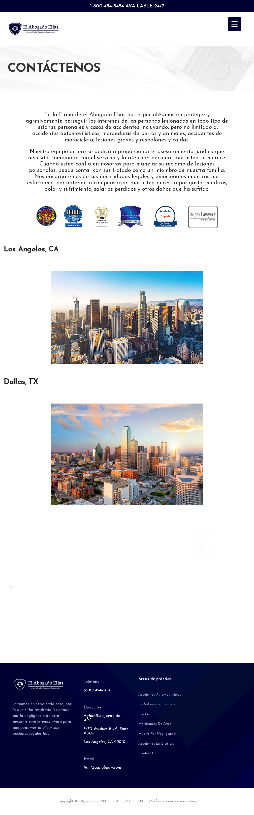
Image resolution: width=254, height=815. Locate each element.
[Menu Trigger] (234, 24)
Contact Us (147, 753)
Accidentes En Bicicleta (156, 744)
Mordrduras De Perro (154, 724)
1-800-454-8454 (107, 6)
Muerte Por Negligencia (157, 734)
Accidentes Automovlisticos (159, 695)
